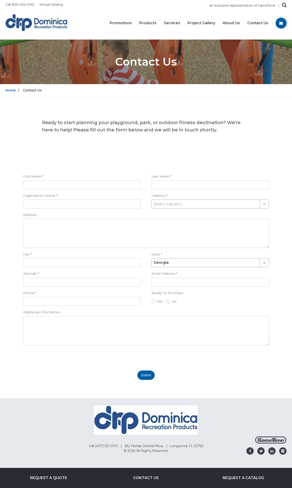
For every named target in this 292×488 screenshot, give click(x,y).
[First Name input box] (82, 184)
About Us (231, 23)
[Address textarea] (146, 233)
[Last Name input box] (210, 184)
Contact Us (257, 23)
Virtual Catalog (51, 5)
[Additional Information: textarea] (146, 330)
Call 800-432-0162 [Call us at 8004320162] (20, 5)
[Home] (36, 22)
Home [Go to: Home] (10, 90)
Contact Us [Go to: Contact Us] (146, 478)
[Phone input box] (82, 301)
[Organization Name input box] (82, 204)
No (174, 301)
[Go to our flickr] (283, 451)
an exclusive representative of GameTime (242, 5)
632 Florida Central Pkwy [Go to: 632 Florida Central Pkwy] (144, 446)
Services (172, 23)
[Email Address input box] (210, 282)
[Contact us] (281, 23)
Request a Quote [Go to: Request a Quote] (48, 478)
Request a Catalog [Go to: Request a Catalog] (243, 478)
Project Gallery (201, 23)
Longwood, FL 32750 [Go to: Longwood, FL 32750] (186, 446)
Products (147, 23)
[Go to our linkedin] (272, 451)
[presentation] (57, 358)
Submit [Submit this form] (146, 375)
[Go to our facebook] (250, 451)
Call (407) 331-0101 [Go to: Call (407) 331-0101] (104, 446)
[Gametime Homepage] (271, 442)
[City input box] (82, 262)
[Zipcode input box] (82, 282)
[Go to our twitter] (261, 451)
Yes (160, 301)
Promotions (121, 23)
